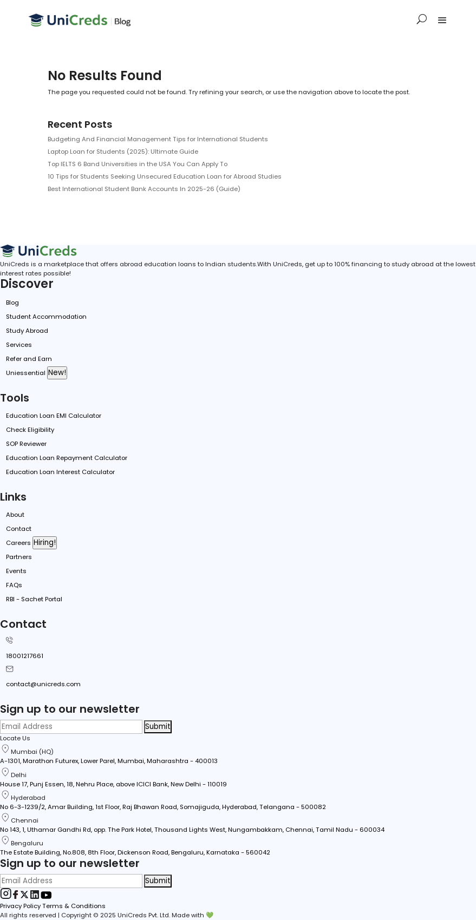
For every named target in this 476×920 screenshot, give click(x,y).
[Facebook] (16, 896)
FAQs (14, 585)
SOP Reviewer (26, 443)
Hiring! (45, 542)
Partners (19, 557)
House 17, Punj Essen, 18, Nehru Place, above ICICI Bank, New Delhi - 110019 (113, 784)
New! (57, 372)
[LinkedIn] (35, 896)
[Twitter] (25, 896)
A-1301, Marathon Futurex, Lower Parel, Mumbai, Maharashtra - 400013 (109, 761)
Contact (18, 528)
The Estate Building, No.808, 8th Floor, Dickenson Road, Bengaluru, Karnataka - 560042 (135, 852)
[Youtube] (46, 896)
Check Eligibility (30, 429)
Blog (12, 302)
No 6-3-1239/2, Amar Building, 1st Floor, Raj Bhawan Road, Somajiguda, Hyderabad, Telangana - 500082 (163, 807)
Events (16, 571)
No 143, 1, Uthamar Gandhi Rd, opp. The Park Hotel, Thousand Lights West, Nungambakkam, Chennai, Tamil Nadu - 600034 (192, 829)
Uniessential (25, 373)
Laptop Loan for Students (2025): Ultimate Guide (123, 151)
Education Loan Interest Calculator (60, 472)
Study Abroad (27, 330)
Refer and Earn (29, 358)
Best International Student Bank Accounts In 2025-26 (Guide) (144, 189)
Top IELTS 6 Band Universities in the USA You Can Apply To (137, 164)
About (15, 514)
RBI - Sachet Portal (34, 599)
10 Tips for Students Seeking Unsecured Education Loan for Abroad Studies (165, 176)
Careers (18, 542)
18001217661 (24, 656)
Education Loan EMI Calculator (53, 415)
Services (19, 344)
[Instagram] (6, 896)
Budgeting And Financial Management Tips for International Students (158, 139)
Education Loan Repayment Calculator (66, 458)
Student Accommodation (46, 316)
